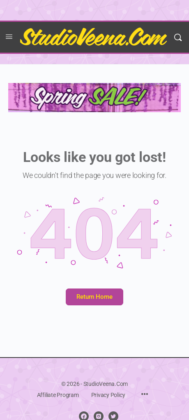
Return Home (94, 296)
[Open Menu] (9, 36)
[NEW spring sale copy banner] (94, 97)
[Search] (178, 37)
